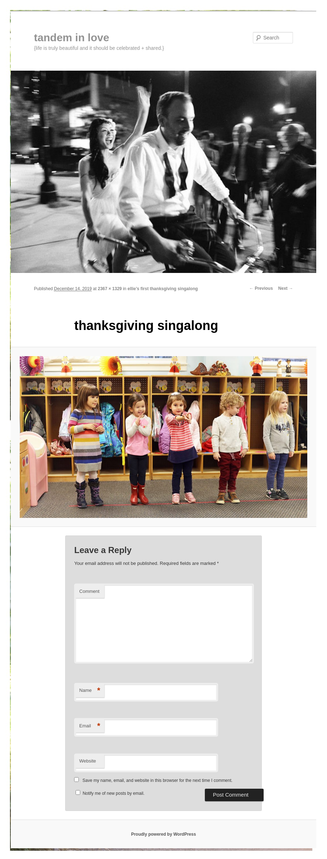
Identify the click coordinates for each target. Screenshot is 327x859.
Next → (285, 288)
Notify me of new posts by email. (114, 793)
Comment (89, 591)
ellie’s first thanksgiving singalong (163, 288)
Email (89, 726)
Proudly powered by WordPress (163, 834)
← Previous (261, 288)
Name (89, 690)
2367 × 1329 (110, 288)
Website (87, 761)
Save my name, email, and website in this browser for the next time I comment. (157, 780)
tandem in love (71, 37)
